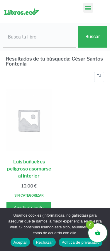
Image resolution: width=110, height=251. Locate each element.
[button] (88, 8)
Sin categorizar (29, 195)
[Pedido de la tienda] (99, 77)
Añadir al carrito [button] (28, 207)
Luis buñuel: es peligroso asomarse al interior (29, 169)
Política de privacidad (80, 242)
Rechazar (44, 242)
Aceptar (20, 242)
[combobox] (39, 37)
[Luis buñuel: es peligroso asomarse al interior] (29, 120)
